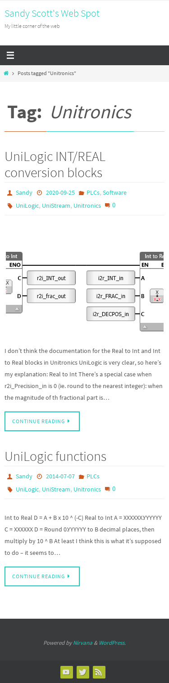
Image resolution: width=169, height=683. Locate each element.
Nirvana (82, 643)
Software (115, 192)
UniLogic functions (55, 455)
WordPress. (112, 643)
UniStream (56, 205)
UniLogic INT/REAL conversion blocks (55, 164)
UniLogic (27, 205)
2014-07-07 (60, 476)
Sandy (24, 192)
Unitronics (87, 205)
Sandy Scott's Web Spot (52, 13)
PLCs (93, 192)
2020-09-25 (60, 192)
